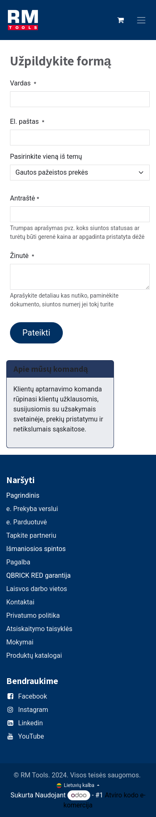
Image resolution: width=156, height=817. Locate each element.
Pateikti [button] (36, 333)
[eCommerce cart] (120, 20)
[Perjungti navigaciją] (141, 20)
